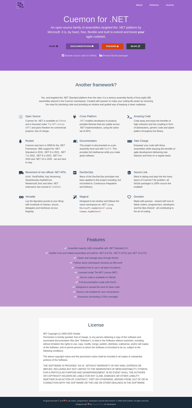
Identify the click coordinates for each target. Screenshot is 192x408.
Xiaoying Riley (98, 404)
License (170, 5)
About (139, 5)
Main (53, 46)
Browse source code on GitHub (80, 55)
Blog (135, 46)
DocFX (107, 149)
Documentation (82, 46)
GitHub (62, 121)
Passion (112, 46)
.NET (82, 121)
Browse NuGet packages (115, 55)
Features (154, 5)
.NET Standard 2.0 (118, 248)
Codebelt (55, 187)
